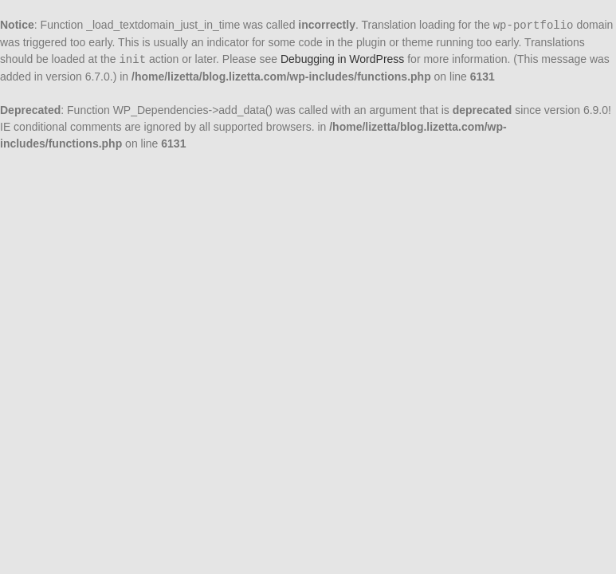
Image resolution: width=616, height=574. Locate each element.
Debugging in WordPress (342, 59)
